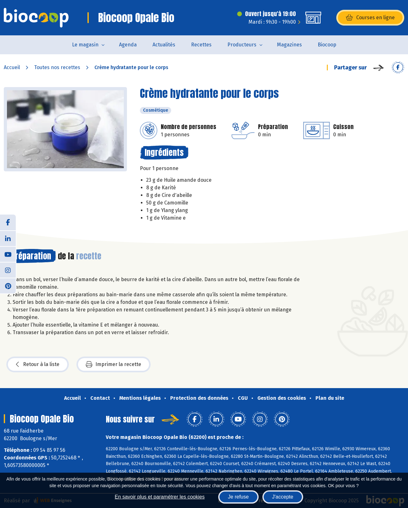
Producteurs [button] (241, 45)
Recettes (201, 45)
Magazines (289, 45)
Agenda (128, 45)
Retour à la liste (37, 364)
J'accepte (282, 496)
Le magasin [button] (85, 45)
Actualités (164, 45)
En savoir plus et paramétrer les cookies (160, 496)
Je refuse (238, 496)
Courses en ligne (370, 18)
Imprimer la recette (113, 364)
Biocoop (327, 45)
